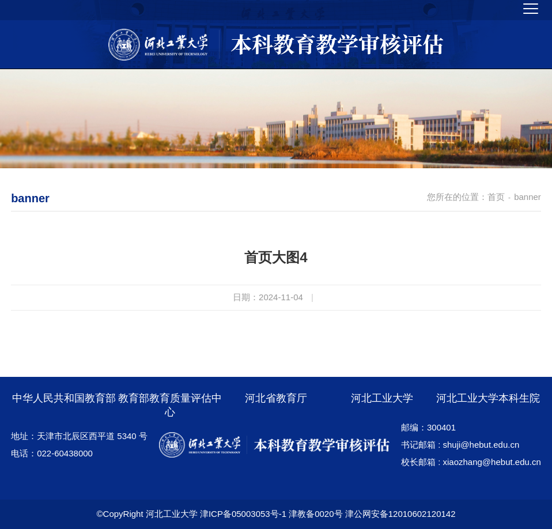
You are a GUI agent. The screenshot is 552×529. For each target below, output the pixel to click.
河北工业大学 (382, 398)
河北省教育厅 (276, 398)
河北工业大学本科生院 (488, 398)
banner (527, 197)
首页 (496, 197)
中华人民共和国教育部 (64, 398)
